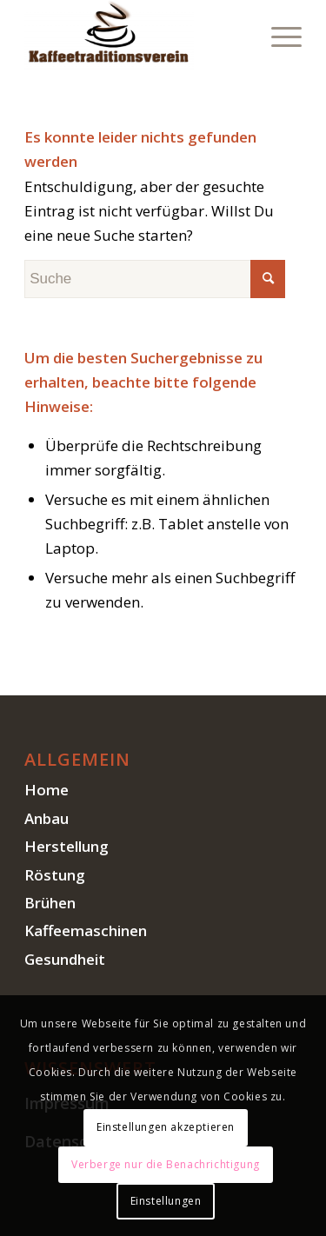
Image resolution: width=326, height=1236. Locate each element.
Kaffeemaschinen (85, 930)
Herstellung (66, 846)
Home (46, 790)
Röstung (54, 875)
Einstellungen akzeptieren (165, 1127)
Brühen (50, 903)
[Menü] (278, 35)
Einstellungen (166, 1200)
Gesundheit (64, 959)
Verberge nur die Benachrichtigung (165, 1164)
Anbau (46, 818)
